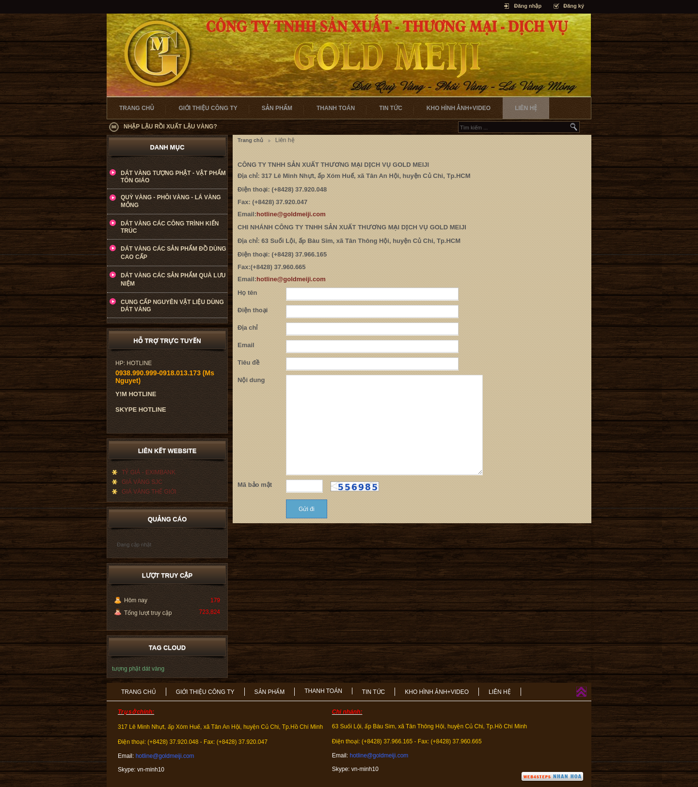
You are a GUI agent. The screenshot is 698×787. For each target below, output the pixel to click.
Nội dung (251, 380)
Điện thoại (253, 310)
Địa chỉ (247, 327)
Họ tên (247, 292)
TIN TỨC (390, 108)
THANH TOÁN (336, 108)
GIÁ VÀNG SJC (142, 482)
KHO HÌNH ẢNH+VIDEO (459, 108)
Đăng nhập (527, 6)
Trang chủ (250, 140)
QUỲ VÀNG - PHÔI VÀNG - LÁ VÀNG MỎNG (171, 201)
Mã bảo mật (255, 484)
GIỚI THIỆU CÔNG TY (207, 108)
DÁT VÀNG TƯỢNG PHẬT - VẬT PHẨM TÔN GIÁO (173, 177)
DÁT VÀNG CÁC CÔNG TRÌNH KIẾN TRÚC (170, 227)
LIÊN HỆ (526, 108)
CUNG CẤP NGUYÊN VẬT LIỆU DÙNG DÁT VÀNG (172, 306)
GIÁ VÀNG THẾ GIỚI (149, 491)
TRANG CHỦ (136, 108)
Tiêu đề (248, 362)
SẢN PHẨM (277, 108)
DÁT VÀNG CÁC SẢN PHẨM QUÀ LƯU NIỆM (173, 279)
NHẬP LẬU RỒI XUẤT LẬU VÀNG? (170, 126)
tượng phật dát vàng (138, 668)
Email (246, 345)
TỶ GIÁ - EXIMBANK (148, 472)
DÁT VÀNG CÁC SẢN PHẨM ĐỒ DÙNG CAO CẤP (173, 252)
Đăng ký (573, 6)
